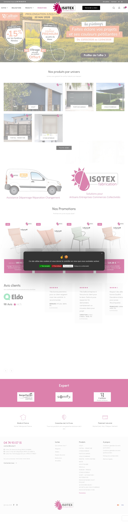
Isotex (4, 8)
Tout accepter (45, 266)
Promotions (42, 8)
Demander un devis (91, 8)
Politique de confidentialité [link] (81, 266)
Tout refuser (56, 266)
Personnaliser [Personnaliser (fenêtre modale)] (68, 266)
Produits (29, 8)
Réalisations (16, 8)
